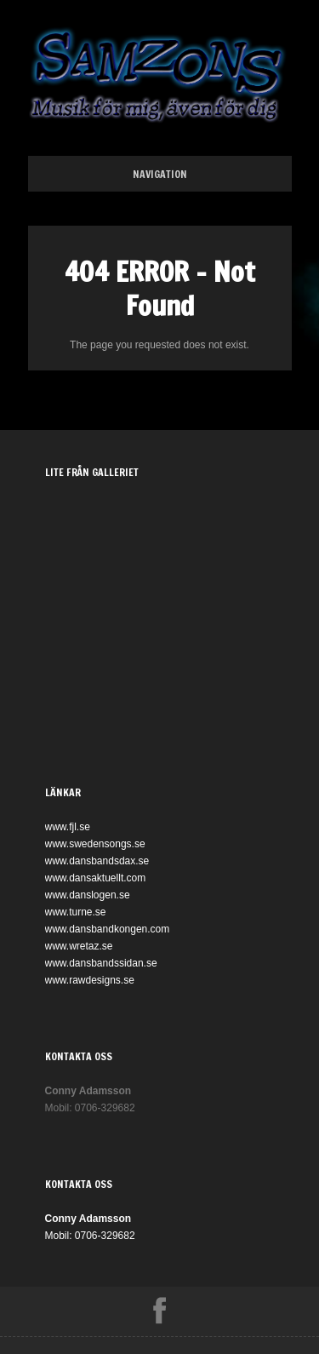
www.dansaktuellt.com (95, 878)
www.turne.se (75, 912)
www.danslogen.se (87, 895)
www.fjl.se (67, 827)
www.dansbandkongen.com (107, 929)
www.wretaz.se (79, 946)
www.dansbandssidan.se (101, 963)
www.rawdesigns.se (89, 980)
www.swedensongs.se (95, 844)
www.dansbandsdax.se (97, 861)
